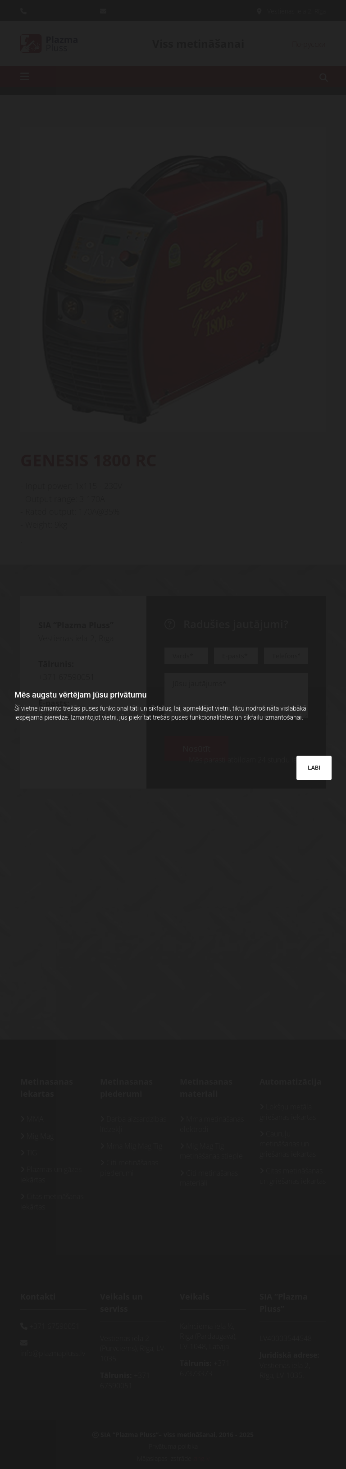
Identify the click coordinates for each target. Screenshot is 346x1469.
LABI (314, 767)
